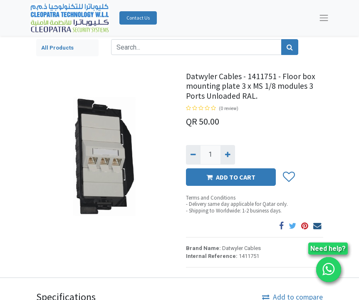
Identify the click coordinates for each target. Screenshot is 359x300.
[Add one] (227, 154)
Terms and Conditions (210, 197)
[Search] (289, 47)
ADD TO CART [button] (230, 177)
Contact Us (138, 18)
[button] (288, 177)
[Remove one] (193, 154)
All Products (57, 48)
